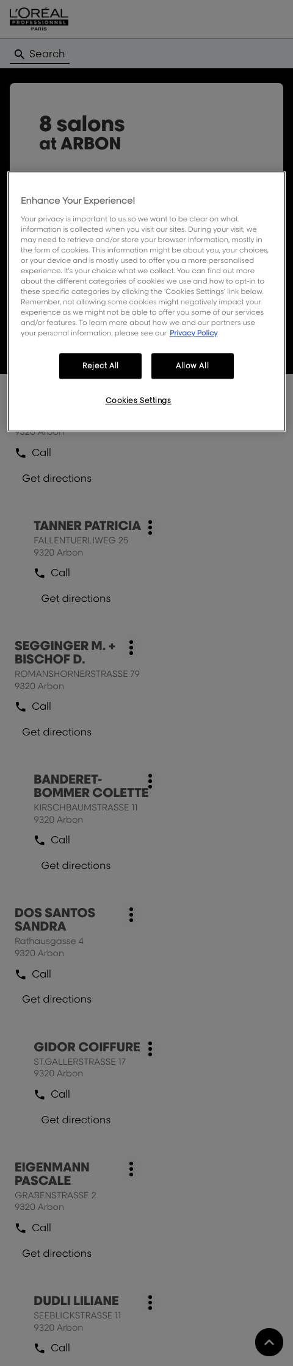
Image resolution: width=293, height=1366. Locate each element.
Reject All (100, 366)
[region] (146, 301)
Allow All (192, 366)
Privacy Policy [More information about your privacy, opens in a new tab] (194, 333)
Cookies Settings (139, 401)
